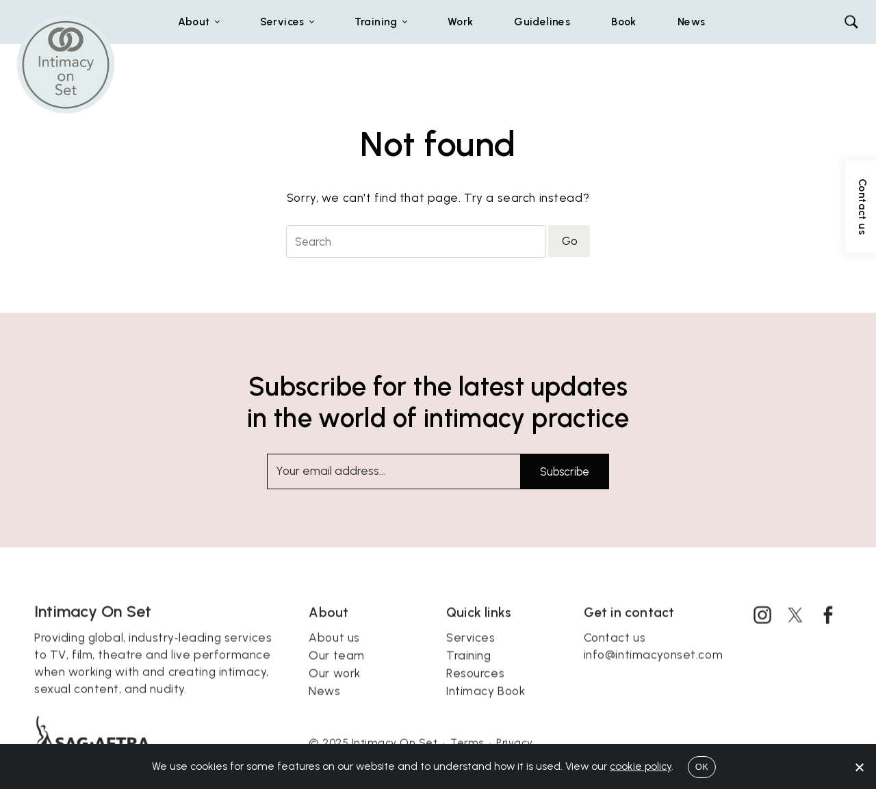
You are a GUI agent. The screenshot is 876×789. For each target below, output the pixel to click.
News (692, 21)
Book (623, 21)
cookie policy (640, 766)
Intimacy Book (485, 704)
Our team (337, 668)
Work (461, 21)
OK (701, 767)
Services (470, 651)
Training (468, 668)
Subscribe (564, 471)
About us (334, 651)
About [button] (194, 21)
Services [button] (282, 21)
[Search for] (416, 241)
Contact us (615, 651)
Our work (335, 686)
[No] (859, 767)
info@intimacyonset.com (653, 668)
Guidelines (542, 21)
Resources (475, 686)
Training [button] (376, 21)
